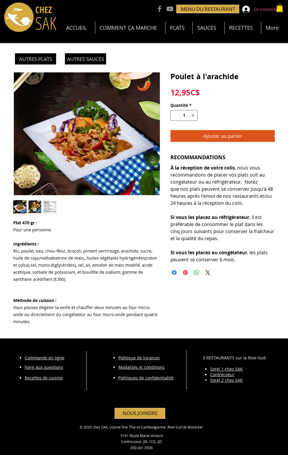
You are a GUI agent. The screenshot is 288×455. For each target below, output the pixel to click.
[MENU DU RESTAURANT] (207, 9)
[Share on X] (207, 272)
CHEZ (43, 10)
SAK (45, 23)
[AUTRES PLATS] (35, 59)
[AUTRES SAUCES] (85, 59)
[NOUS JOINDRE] (140, 413)
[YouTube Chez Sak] (170, 9)
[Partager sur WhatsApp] (196, 272)
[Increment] (193, 115)
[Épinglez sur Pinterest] (185, 272)
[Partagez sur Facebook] (174, 272)
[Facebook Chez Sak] (159, 9)
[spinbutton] (184, 115)
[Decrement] (174, 115)
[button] (279, 8)
